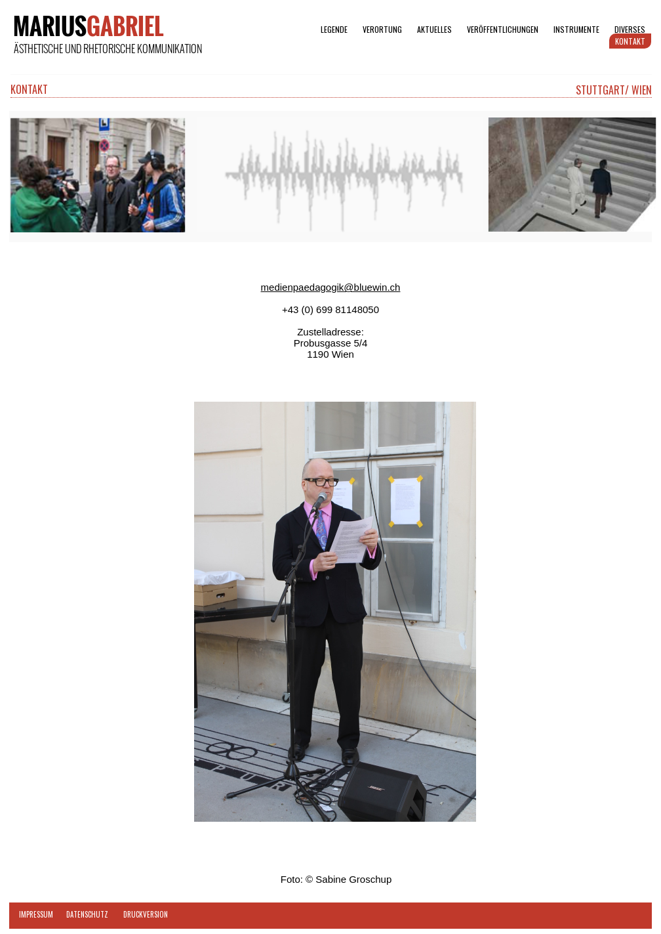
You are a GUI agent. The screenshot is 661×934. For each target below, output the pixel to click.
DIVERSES (629, 29)
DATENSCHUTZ (87, 914)
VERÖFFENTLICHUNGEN (502, 29)
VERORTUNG (382, 29)
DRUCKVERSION (145, 914)
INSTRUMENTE (576, 29)
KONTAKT (630, 41)
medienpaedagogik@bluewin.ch (331, 287)
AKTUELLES (434, 29)
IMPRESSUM (36, 914)
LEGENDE (334, 29)
